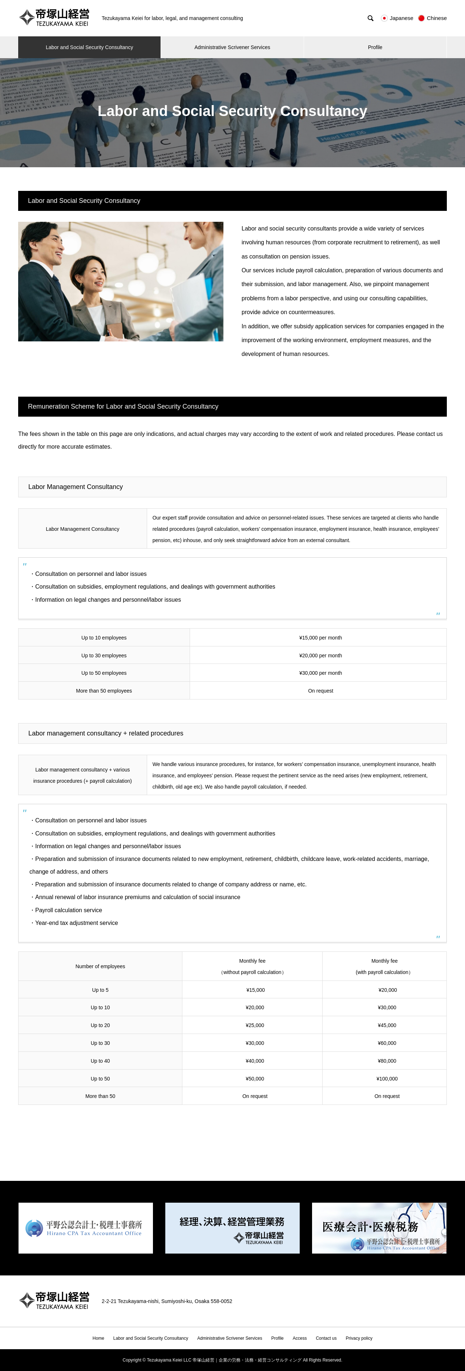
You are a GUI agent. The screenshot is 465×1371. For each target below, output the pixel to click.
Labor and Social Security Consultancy (89, 47)
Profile (375, 47)
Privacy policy (359, 1338)
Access (300, 1338)
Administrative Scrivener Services (232, 47)
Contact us (326, 1338)
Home (98, 1338)
